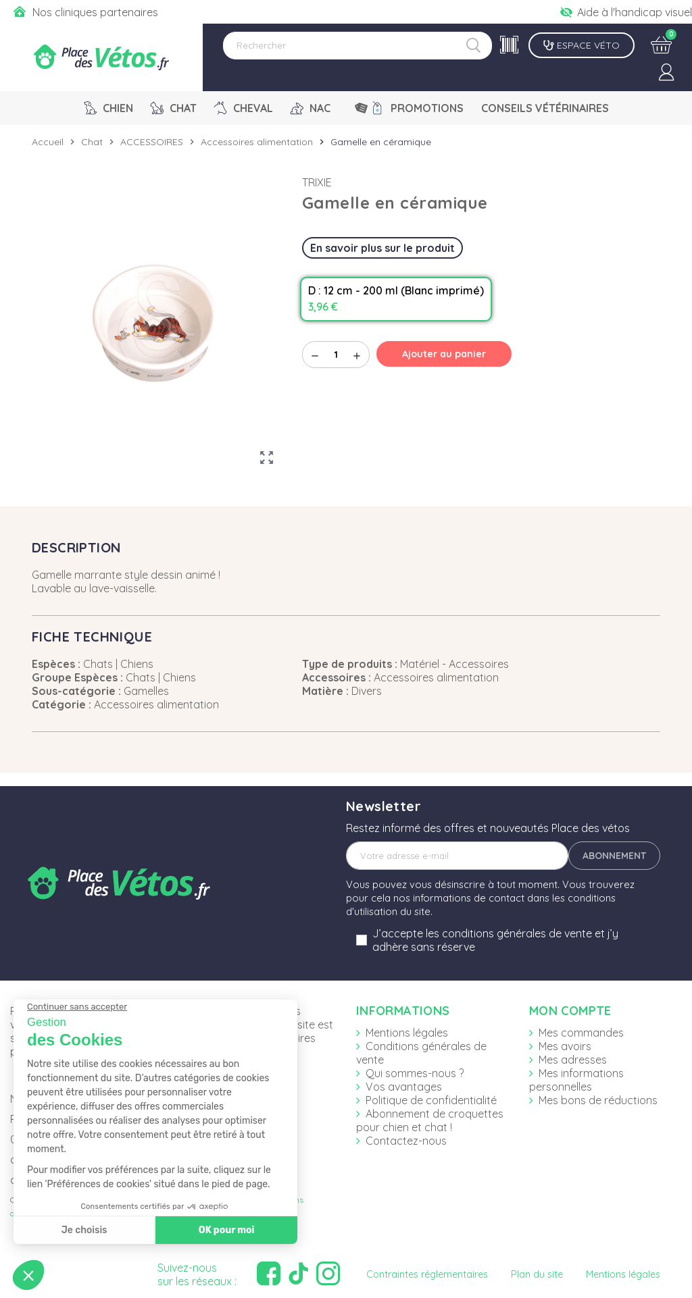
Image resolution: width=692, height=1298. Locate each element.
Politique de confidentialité (431, 1100)
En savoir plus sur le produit (382, 248)
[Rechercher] (357, 45)
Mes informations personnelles (576, 1079)
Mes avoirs (565, 1046)
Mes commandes (581, 1032)
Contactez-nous (406, 1140)
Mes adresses (573, 1059)
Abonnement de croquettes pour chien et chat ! (429, 1120)
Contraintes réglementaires (427, 1274)
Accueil (48, 142)
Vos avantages (404, 1086)
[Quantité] (336, 354)
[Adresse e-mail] (457, 855)
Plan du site (537, 1274)
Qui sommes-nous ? (415, 1073)
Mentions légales (407, 1032)
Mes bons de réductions (598, 1100)
